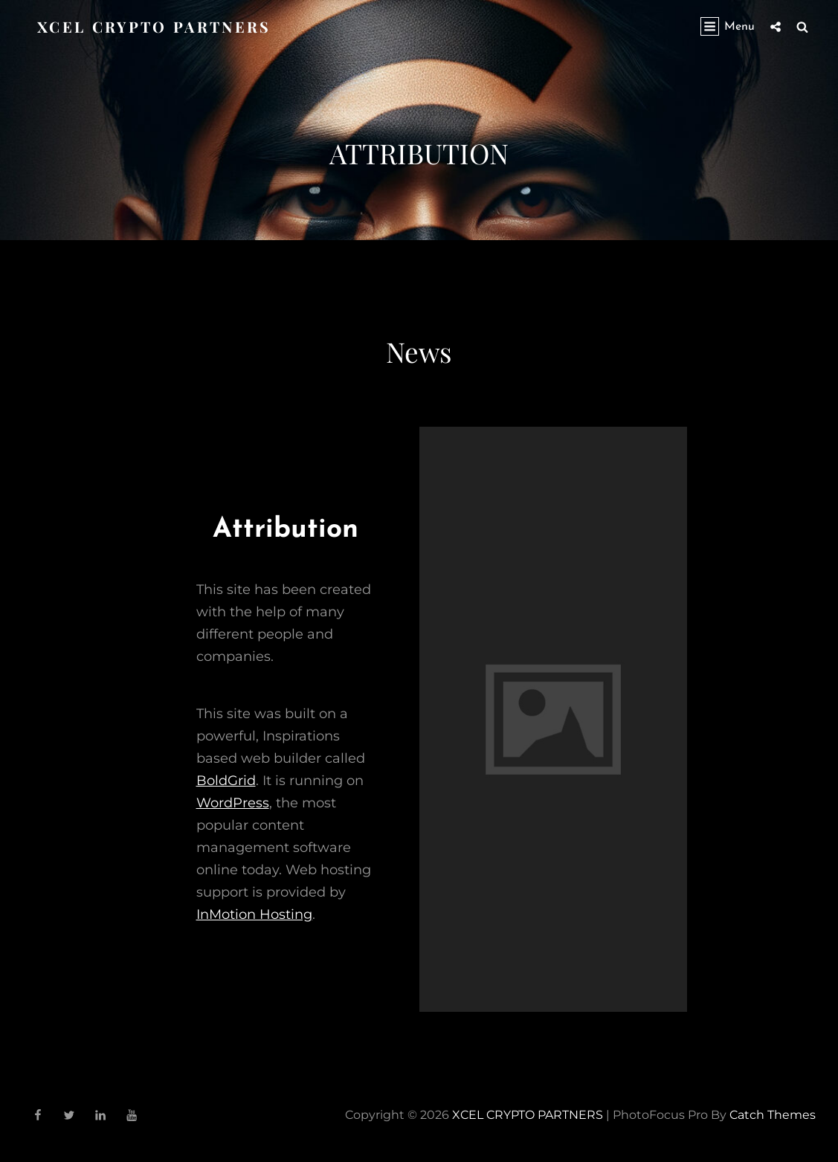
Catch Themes (772, 1115)
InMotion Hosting (254, 914)
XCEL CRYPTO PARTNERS (154, 26)
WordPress (232, 803)
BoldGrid (226, 780)
